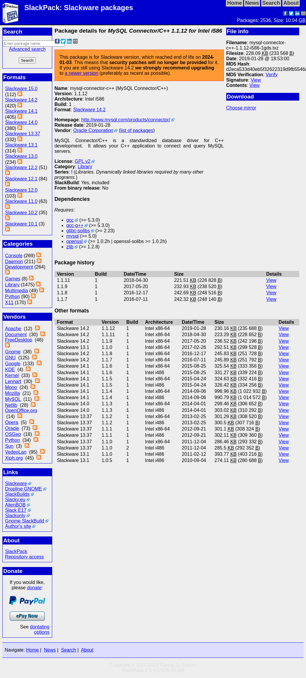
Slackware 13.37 (22, 133)
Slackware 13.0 (21, 156)
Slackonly (15, 515)
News (50, 649)
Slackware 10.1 (21, 223)
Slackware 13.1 (21, 144)
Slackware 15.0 (21, 88)
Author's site (18, 526)
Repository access (24, 556)
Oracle (12, 428)
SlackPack (16, 551)
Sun (9, 446)
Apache (13, 328)
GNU (10, 357)
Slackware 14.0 (21, 122)
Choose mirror (241, 107)
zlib (70, 246)
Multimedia (16, 290)
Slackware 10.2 (21, 212)
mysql (72, 236)
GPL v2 (82, 161)
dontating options (40, 629)
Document (16, 334)
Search (68, 649)
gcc (70, 220)
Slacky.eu (15, 499)
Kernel (12, 375)
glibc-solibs (78, 230)
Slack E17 (15, 510)
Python (12, 296)
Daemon (14, 261)
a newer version (81, 73)
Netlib (11, 405)
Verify (272, 74)
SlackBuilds (17, 494)
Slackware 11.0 (21, 201)
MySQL (13, 399)
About (87, 649)
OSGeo (13, 434)
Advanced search (27, 49)
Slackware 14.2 (21, 99)
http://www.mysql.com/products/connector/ (125, 119)
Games (12, 278)
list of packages (136, 130)
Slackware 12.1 (21, 178)
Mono (11, 387)
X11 (9, 302)
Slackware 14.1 (21, 111)
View (256, 79)
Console (14, 255)
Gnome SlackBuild (24, 520)
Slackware (16, 483)
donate (34, 587)
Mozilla (12, 393)
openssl (74, 241)
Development (19, 266)
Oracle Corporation (93, 130)
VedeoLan (15, 452)
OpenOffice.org (21, 410)
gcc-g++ (75, 225)
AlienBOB (15, 504)
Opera (11, 422)
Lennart (13, 381)
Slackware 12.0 (21, 190)
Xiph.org (14, 458)
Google (12, 363)
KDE (10, 369)
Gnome (12, 351)
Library (12, 284)
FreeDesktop (18, 339)
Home (32, 649)
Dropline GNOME (23, 488)
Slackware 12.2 (21, 167)
